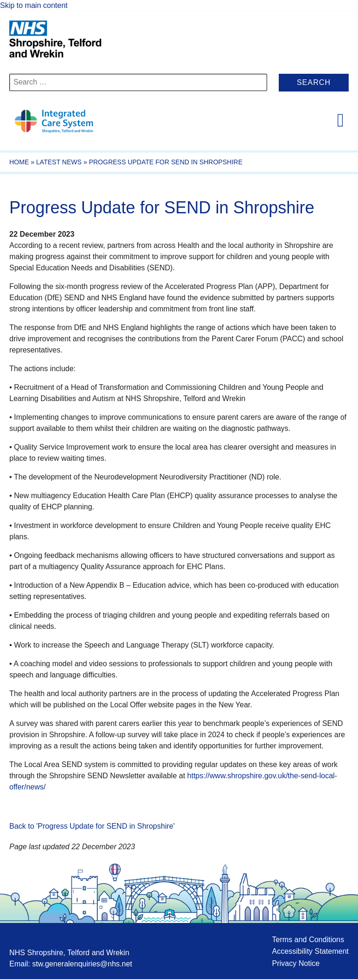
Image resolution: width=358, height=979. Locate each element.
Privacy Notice (295, 963)
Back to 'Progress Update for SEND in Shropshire (91, 826)
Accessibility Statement (310, 951)
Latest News (59, 162)
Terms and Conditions (308, 940)
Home (19, 162)
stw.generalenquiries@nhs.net (82, 964)
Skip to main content (34, 5)
